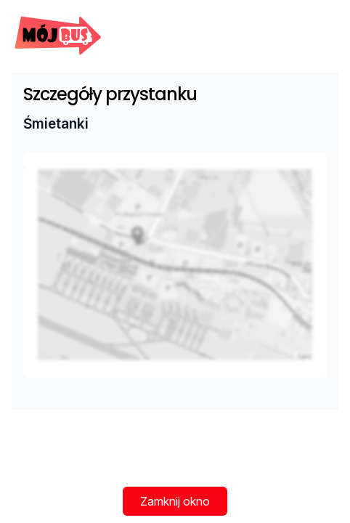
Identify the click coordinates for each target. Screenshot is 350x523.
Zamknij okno (175, 501)
